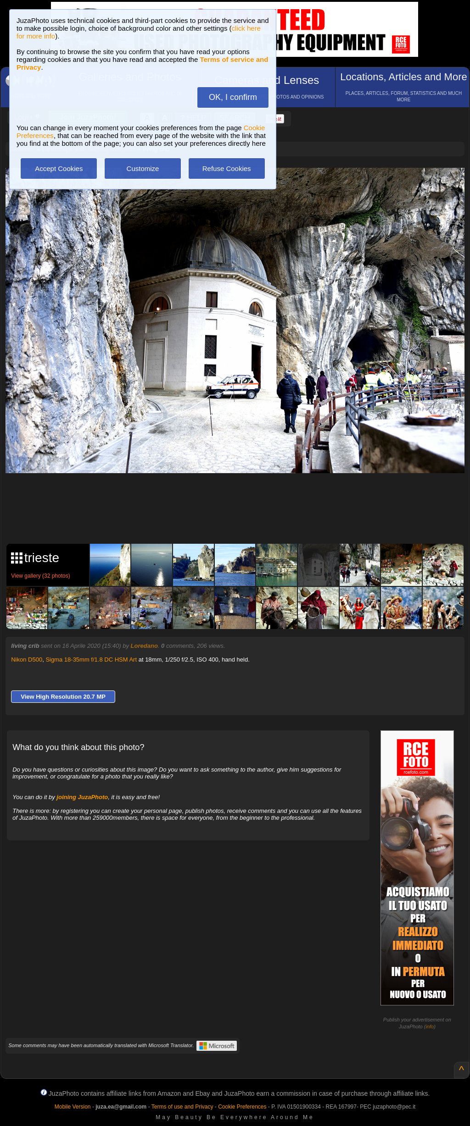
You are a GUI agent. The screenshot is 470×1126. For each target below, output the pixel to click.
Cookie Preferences (242, 1107)
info (429, 1026)
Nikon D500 (26, 659)
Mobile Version (73, 1107)
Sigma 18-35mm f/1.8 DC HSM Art (91, 659)
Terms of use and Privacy (182, 1107)
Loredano (144, 645)
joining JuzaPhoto (82, 797)
